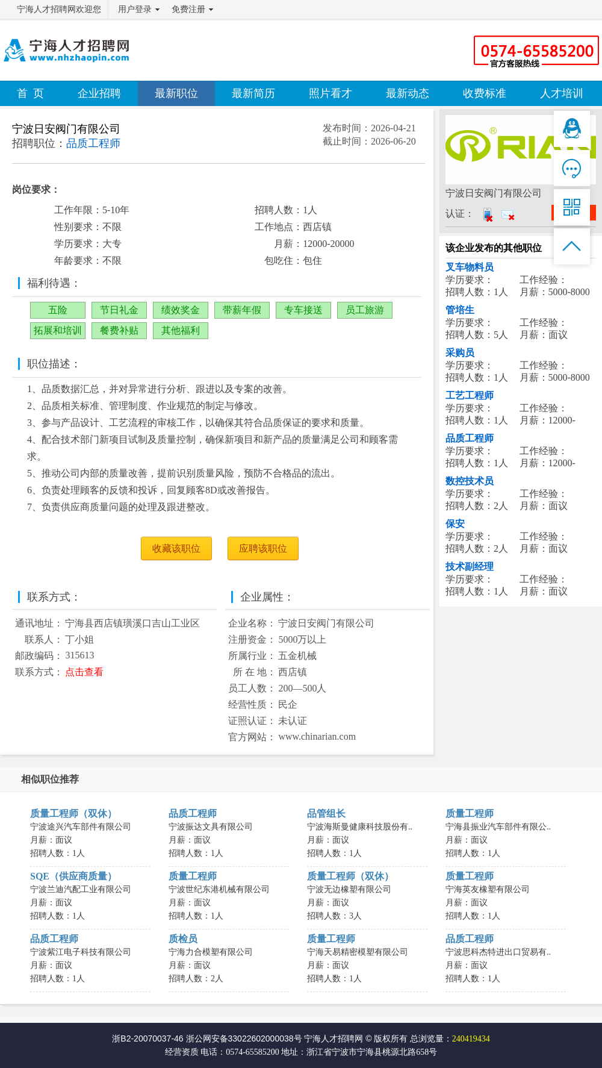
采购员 (459, 353)
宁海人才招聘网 (333, 1038)
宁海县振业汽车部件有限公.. (498, 826)
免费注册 (188, 9)
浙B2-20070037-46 (147, 1038)
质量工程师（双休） (73, 813)
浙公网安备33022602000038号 (244, 1038)
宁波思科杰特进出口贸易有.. (498, 952)
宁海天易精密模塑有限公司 (357, 952)
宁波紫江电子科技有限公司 (80, 952)
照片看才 (330, 93)
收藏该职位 (176, 548)
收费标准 (484, 93)
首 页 (30, 93)
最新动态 (407, 93)
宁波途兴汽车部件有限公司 (80, 826)
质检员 (183, 939)
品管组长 (326, 813)
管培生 (459, 310)
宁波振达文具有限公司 (211, 826)
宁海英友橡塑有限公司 (487, 889)
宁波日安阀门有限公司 (66, 129)
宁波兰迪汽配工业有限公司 (80, 889)
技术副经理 (469, 566)
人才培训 (561, 93)
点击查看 (84, 672)
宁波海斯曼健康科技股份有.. (359, 826)
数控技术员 (469, 481)
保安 (455, 524)
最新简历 (253, 93)
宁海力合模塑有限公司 (211, 952)
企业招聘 (99, 93)
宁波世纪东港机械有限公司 (219, 889)
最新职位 (176, 93)
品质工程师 (469, 438)
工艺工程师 (469, 395)
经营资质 (182, 1052)
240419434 (471, 1038)
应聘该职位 (263, 548)
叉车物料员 (469, 267)
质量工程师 (469, 813)
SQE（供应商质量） (73, 876)
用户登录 (135, 9)
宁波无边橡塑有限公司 (349, 889)
